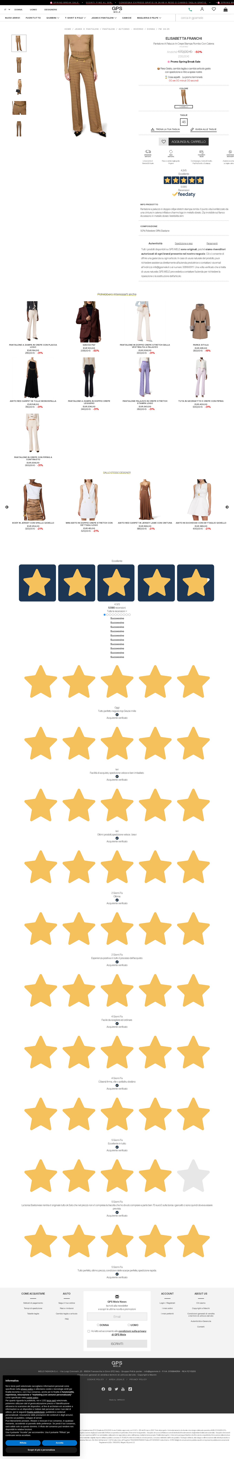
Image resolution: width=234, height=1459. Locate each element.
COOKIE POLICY (95, 1379)
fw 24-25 (164, 29)
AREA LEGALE (116, 1379)
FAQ (67, 1319)
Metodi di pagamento (33, 1303)
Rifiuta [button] (23, 1443)
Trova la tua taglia (168, 129)
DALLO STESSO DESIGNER (117, 472)
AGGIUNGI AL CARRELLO (188, 141)
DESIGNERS (50, 9)
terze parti (51, 1400)
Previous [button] (7, 507)
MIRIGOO (121, 1400)
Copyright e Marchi (201, 1308)
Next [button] (227, 507)
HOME (68, 29)
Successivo (117, 618)
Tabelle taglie (33, 1313)
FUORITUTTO (33, 18)
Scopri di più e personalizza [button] (41, 1450)
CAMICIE (127, 18)
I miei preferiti (167, 1313)
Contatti (201, 1326)
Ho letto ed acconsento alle (117, 1333)
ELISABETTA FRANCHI (184, 38)
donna (151, 29)
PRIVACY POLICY (138, 1379)
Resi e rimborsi (67, 1308)
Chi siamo (200, 1303)
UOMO (33, 9)
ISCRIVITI (117, 1343)
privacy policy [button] (27, 1389)
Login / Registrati (167, 1303)
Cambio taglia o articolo (66, 1313)
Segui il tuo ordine (67, 1303)
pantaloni (108, 29)
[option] (33, 504)
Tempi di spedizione (33, 1308)
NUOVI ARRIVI (12, 18)
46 (184, 122)
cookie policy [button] (32, 1397)
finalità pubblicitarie (36, 1412)
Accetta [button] (59, 1443)
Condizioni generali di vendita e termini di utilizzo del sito (201, 1314)
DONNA (18, 9)
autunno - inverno (131, 29)
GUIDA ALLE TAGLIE (206, 129)
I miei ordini (167, 1308)
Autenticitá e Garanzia (201, 1321)
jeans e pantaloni (87, 29)
